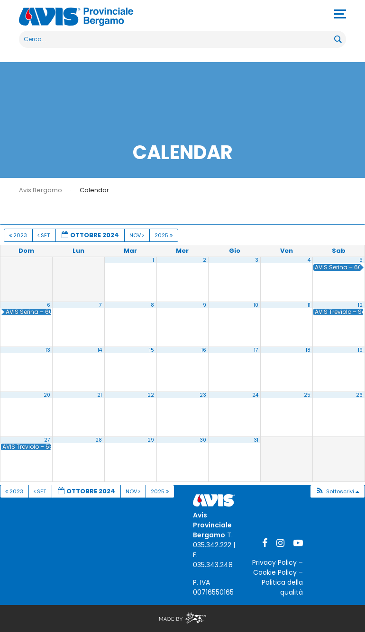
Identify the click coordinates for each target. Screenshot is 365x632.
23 (203, 395)
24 (255, 395)
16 (203, 350)
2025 (164, 235)
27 (47, 440)
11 (309, 305)
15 (151, 350)
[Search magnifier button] (337, 39)
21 (99, 395)
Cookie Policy (275, 572)
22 (150, 395)
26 (359, 395)
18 (308, 350)
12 (360, 305)
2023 (18, 235)
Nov (137, 235)
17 (256, 350)
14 (100, 350)
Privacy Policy (274, 562)
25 (307, 395)
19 (360, 350)
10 (256, 305)
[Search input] (177, 39)
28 (98, 440)
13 (48, 350)
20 (47, 395)
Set (44, 235)
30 (203, 440)
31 (256, 440)
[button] (337, 491)
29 (150, 440)
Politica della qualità (282, 587)
